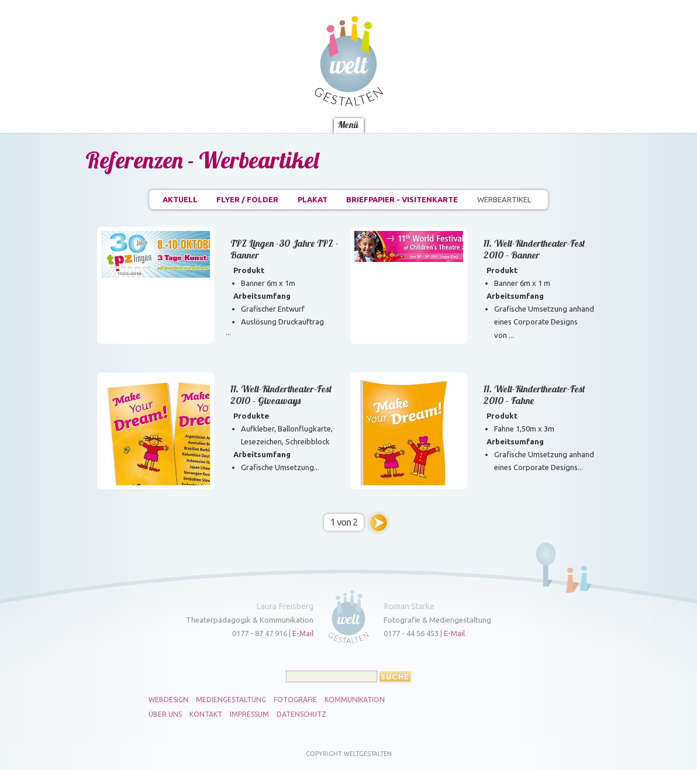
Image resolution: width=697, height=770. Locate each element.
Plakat (312, 199)
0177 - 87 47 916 (259, 633)
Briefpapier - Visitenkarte (402, 199)
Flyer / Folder (247, 199)
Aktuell (180, 199)
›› (378, 522)
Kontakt (205, 714)
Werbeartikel (504, 199)
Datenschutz (301, 714)
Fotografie (295, 699)
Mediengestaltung (231, 699)
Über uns (165, 714)
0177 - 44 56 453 (411, 633)
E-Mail (302, 633)
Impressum (249, 714)
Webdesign (168, 699)
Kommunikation (355, 699)
